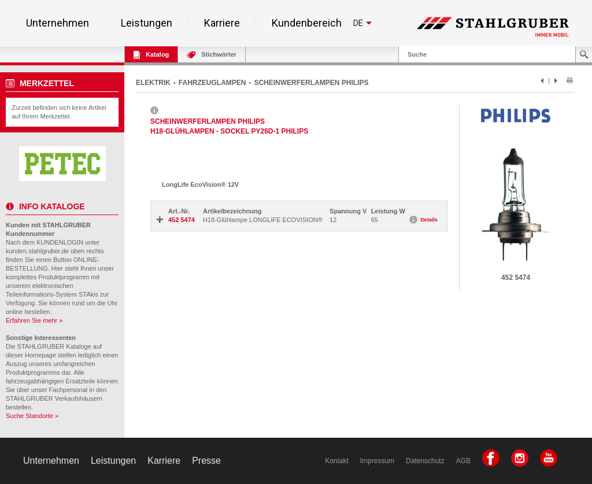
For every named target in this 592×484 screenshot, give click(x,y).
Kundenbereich (307, 23)
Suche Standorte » (32, 415)
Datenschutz (425, 461)
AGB (463, 461)
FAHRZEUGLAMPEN (212, 83)
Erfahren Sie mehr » (34, 320)
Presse (206, 460)
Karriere (222, 23)
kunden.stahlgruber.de (37, 250)
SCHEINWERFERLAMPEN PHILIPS (311, 83)
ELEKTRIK (153, 83)
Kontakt (337, 461)
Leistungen (146, 23)
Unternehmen (57, 23)
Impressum (377, 461)
